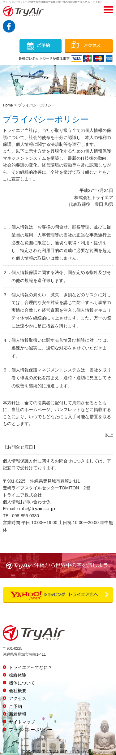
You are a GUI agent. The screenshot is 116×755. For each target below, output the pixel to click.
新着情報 (17, 714)
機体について (22, 682)
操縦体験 (17, 675)
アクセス (17, 698)
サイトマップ (22, 721)
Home (8, 105)
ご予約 (15, 706)
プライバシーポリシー (30, 729)
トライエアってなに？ (30, 667)
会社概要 (17, 690)
